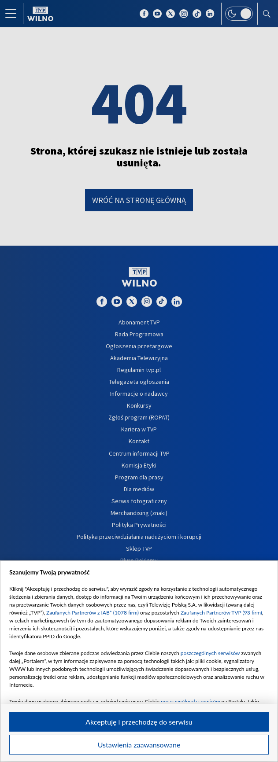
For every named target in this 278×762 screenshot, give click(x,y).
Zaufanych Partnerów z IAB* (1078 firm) (92, 612)
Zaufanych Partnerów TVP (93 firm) (221, 612)
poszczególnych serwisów (210, 653)
